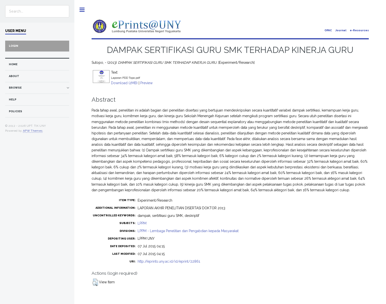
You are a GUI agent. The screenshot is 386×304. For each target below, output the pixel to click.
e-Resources (359, 30)
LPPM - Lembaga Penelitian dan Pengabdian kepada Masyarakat (188, 231)
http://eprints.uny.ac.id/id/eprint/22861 (169, 261)
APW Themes (33, 130)
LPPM (142, 223)
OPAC (328, 30)
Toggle (82, 9)
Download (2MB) (124, 83)
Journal (340, 30)
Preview (146, 83)
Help (12, 99)
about (14, 76)
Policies (15, 111)
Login (13, 46)
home (13, 64)
